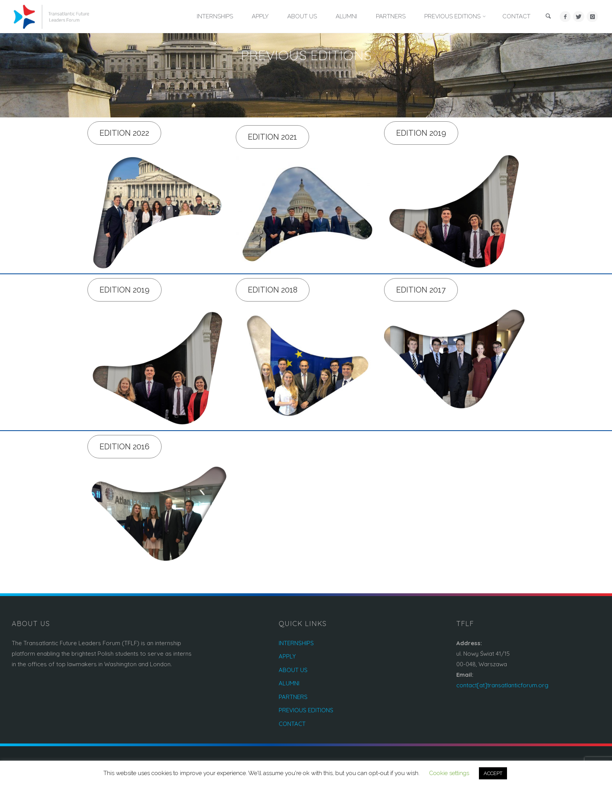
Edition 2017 (421, 290)
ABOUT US (293, 670)
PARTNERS (293, 697)
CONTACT (292, 723)
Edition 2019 (421, 133)
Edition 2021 (272, 137)
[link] (548, 17)
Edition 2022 (124, 133)
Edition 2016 (124, 446)
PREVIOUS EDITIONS (306, 710)
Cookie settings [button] (449, 773)
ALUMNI (289, 683)
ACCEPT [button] (493, 773)
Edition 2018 (272, 290)
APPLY (287, 656)
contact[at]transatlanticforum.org (502, 685)
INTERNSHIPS (296, 643)
